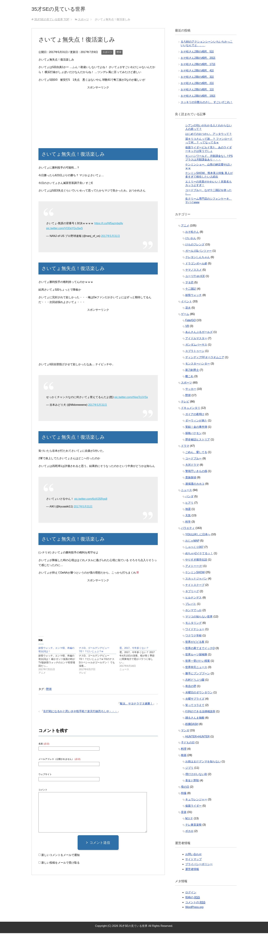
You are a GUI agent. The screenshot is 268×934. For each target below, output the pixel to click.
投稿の (192, 898)
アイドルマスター (196, 339)
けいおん (190, 239)
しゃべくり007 (194, 547)
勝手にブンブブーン (197, 674)
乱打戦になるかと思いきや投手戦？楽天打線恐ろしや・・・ (80, 712)
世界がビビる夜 (194, 642)
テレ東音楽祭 (193, 825)
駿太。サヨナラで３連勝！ (136, 704)
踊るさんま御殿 (194, 718)
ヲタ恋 (189, 283)
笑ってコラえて (194, 705)
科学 (188, 522)
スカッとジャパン (196, 579)
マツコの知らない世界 (199, 617)
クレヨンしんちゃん (197, 258)
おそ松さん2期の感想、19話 (198, 96)
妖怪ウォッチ (193, 295)
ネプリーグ (192, 592)
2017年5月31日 (110, 236)
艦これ (189, 377)
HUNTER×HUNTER (197, 737)
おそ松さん (192, 232)
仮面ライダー (193, 806)
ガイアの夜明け (194, 415)
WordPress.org (194, 907)
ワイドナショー (194, 630)
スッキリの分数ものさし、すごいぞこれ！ (207, 103)
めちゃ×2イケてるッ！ (199, 554)
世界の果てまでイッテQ (200, 649)
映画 (183, 756)
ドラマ (185, 446)
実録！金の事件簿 (196, 427)
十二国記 (190, 289)
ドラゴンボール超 (196, 264)
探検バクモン (193, 434)
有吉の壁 (190, 687)
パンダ (189, 497)
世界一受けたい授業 (197, 661)
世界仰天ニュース (196, 668)
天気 (188, 516)
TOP (51, 20)
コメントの (195, 903)
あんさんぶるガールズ (199, 332)
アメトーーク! (193, 566)
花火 (188, 308)
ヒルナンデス (193, 598)
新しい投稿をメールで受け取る (60, 863)
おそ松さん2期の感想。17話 (198, 65)
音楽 (183, 812)
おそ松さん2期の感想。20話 (198, 58)
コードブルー (193, 459)
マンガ (185, 731)
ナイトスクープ (194, 585)
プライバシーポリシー (199, 865)
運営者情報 (192, 870)
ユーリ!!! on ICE (195, 277)
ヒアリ (189, 503)
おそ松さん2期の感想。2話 (197, 84)
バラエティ (188, 528)
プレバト (190, 604)
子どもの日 (188, 743)
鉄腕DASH (191, 724)
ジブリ (189, 768)
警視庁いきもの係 (196, 472)
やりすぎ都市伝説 (196, 560)
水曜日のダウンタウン (199, 693)
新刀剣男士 (192, 370)
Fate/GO (190, 321)
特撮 (183, 793)
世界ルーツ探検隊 (196, 655)
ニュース (186, 490)
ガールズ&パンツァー (198, 251)
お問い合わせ (193, 855)
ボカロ (189, 831)
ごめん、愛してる (196, 453)
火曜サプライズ (194, 699)
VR (187, 326)
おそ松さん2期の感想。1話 (197, 90)
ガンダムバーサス (196, 345)
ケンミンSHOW (195, 573)
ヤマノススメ (193, 270)
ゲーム (185, 314)
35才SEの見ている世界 (63, 9)
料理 (183, 749)
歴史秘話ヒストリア (197, 440)
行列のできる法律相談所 (200, 712)
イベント (186, 302)
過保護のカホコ (194, 484)
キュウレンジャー (196, 800)
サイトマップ (193, 860)
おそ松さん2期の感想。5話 (197, 52)
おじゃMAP (192, 541)
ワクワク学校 (193, 636)
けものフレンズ (194, 245)
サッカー (190, 389)
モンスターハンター (197, 364)
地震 (188, 509)
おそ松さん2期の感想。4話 (197, 71)
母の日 (185, 787)
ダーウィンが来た (196, 421)
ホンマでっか (193, 611)
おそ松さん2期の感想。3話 (197, 77)
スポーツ (107, 53)
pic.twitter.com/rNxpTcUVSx (131, 398)
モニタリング (193, 623)
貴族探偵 (190, 478)
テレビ (185, 402)
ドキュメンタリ (190, 408)
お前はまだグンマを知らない (203, 762)
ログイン (190, 893)
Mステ (189, 819)
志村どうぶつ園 (194, 680)
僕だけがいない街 (196, 775)
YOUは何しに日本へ (197, 535)
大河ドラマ (192, 465)
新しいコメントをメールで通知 (60, 855)
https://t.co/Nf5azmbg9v (108, 224)
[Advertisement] (98, 115)
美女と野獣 (192, 781)
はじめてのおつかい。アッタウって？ (208, 134)
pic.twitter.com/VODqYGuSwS (64, 229)
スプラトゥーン (194, 351)
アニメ (185, 226)
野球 (119, 53)
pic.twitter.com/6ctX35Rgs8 (90, 499)
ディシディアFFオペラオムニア (204, 358)
